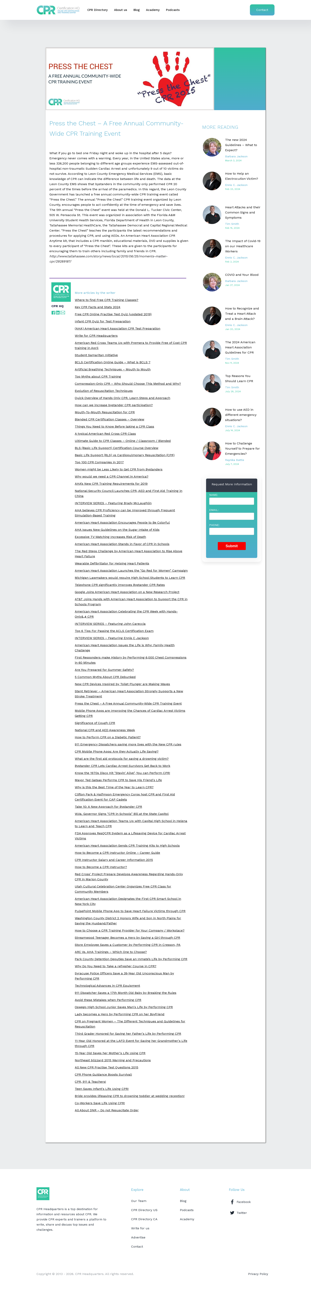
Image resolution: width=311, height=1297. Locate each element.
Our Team (138, 1201)
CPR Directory (97, 10)
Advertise (138, 1237)
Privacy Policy (258, 1274)
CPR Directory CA (144, 1219)
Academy (153, 10)
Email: (214, 509)
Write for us (140, 1228)
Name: (213, 494)
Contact (262, 10)
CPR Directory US (144, 1210)
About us (120, 10)
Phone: (214, 525)
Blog (136, 10)
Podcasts (173, 10)
